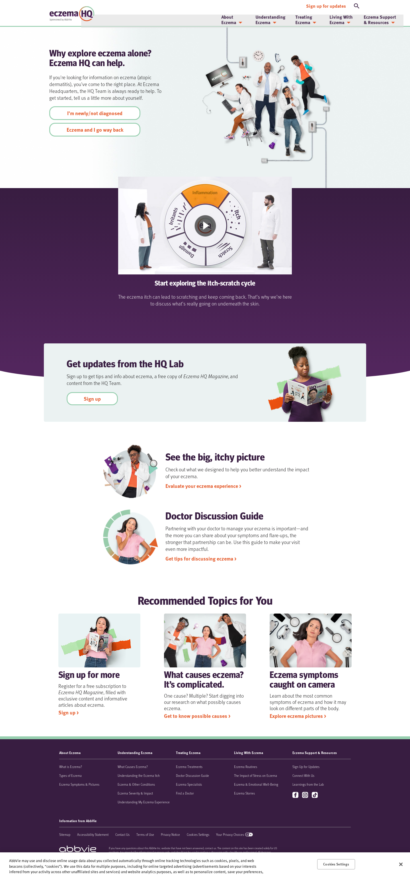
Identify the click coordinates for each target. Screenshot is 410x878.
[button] (356, 5)
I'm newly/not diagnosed (94, 113)
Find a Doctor (185, 793)
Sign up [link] (92, 398)
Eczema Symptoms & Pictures (79, 784)
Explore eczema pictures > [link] (298, 715)
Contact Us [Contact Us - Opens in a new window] (122, 834)
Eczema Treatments (189, 767)
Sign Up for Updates (305, 767)
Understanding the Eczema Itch (139, 775)
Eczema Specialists (189, 784)
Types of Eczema (70, 775)
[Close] (401, 864)
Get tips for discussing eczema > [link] (200, 558)
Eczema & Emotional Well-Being (256, 784)
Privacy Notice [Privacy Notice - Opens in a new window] (170, 834)
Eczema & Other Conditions (136, 784)
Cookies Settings (198, 834)
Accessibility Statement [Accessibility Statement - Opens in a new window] (92, 834)
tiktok (315, 795)
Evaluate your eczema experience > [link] (203, 485)
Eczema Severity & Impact (135, 793)
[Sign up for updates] (326, 5)
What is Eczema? (70, 767)
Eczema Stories (244, 793)
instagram (305, 795)
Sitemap (64, 834)
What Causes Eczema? (133, 767)
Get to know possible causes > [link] (197, 715)
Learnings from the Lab (308, 784)
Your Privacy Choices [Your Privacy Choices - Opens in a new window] (230, 834)
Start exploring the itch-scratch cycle (205, 283)
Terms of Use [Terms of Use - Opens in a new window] (145, 834)
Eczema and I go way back (95, 129)
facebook (296, 795)
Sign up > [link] (68, 712)
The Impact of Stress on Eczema (255, 775)
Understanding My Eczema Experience (144, 802)
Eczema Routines (245, 767)
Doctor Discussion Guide (192, 775)
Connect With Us (303, 775)
